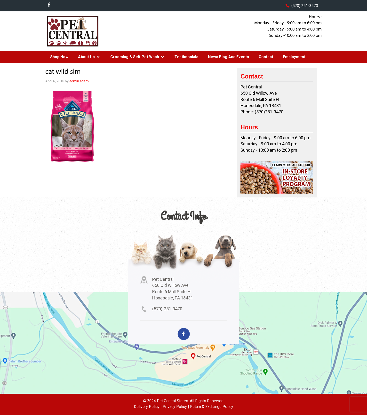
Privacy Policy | (176, 406)
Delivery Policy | (148, 406)
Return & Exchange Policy (211, 406)
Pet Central (84, 31)
